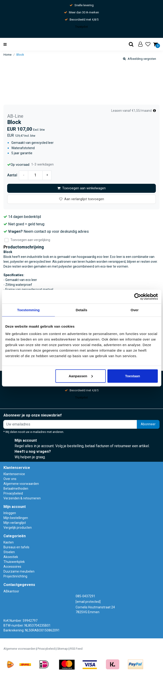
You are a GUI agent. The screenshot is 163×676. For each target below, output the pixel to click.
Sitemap (62, 648)
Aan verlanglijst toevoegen (81, 199)
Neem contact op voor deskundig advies (56, 231)
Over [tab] (135, 310)
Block (20, 54)
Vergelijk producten (17, 527)
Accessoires (12, 566)
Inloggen (9, 513)
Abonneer (148, 424)
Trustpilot (81, 26)
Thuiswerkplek (14, 562)
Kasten (8, 542)
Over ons (9, 479)
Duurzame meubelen (18, 571)
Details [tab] (81, 310)
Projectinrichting (15, 576)
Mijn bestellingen (15, 518)
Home (7, 54)
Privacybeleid (13, 493)
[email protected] (88, 602)
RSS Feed (76, 648)
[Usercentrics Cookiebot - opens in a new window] (137, 296)
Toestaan (132, 376)
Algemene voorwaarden (21, 484)
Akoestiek (10, 557)
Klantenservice (14, 474)
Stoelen (9, 552)
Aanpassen (81, 376)
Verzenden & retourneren (22, 498)
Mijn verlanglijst (14, 523)
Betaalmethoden (15, 488)
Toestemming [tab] (28, 310)
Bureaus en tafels (16, 547)
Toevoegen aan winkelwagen (81, 188)
